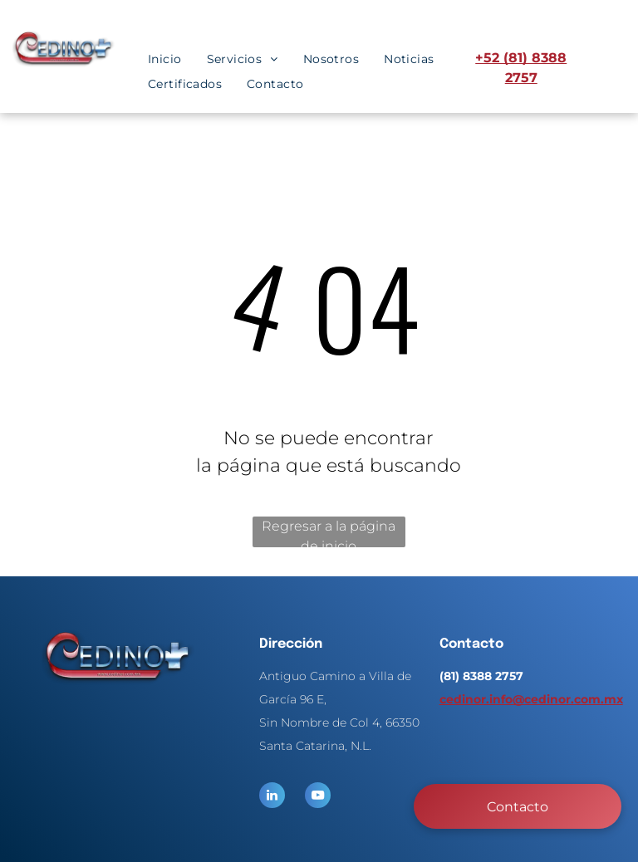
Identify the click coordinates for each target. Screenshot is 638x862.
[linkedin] (272, 797)
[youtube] (318, 797)
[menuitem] (164, 59)
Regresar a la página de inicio (328, 532)
